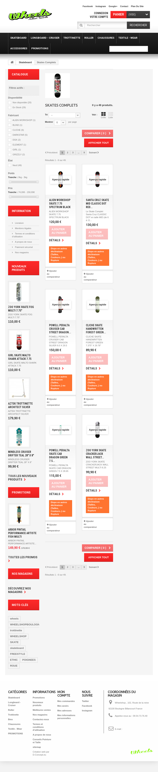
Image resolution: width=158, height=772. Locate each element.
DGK (16, 140)
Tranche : (13, 177)
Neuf (17, 165)
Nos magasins (21, 252)
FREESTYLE (17, 653)
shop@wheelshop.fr (132, 729)
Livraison (19, 223)
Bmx (10, 719)
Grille (103, 115)
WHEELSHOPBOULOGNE (25, 624)
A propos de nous (23, 242)
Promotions (21, 492)
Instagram (101, 6)
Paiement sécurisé (23, 247)
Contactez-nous (41, 719)
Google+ (113, 6)
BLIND (17, 125)
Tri (46, 114)
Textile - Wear (15, 729)
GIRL (17, 149)
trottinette (16, 630)
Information (21, 211)
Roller (11, 710)
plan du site (137, 6)
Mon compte (63, 693)
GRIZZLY (19, 154)
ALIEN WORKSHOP (23, 120)
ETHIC (14, 659)
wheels (14, 618)
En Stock (19, 107)
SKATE (14, 642)
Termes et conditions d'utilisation (39, 727)
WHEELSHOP (18, 636)
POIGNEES (29, 659)
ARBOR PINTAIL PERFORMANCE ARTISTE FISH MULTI (22, 533)
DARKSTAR (20, 135)
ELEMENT (19, 144)
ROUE (14, 665)
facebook (88, 6)
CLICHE (18, 130)
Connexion (101, 13)
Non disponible (22, 102)
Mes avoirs (63, 706)
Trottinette (13, 715)
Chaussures (14, 724)
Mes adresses (64, 710)
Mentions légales (22, 228)
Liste (110, 115)
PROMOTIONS (15, 733)
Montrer (49, 122)
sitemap (37, 747)
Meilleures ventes (42, 710)
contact (124, 6)
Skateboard (25, 62)
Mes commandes (66, 701)
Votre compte (99, 16)
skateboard (17, 648)
